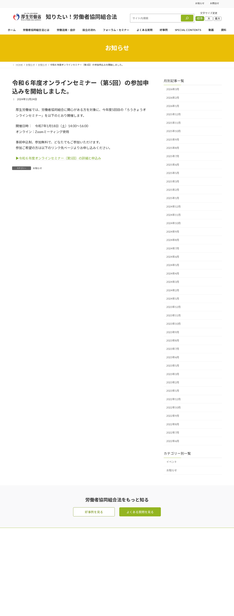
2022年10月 (173, 407)
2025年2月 (172, 189)
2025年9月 (172, 139)
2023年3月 (172, 374)
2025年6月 (172, 164)
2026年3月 (172, 89)
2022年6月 (172, 441)
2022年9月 (172, 416)
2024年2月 (172, 290)
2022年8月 (172, 424)
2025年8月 (172, 147)
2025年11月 (173, 122)
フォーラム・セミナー (173, 548)
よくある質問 (124, 571)
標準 (200, 18)
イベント (171, 462)
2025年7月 (172, 156)
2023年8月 (172, 340)
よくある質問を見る (140, 512)
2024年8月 (172, 239)
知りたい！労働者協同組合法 (81, 16)
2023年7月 (172, 348)
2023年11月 (173, 315)
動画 (161, 556)
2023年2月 (172, 382)
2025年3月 (172, 181)
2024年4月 (172, 273)
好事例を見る (94, 512)
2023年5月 (172, 365)
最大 (217, 18)
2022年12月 (173, 399)
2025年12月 (173, 114)
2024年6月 (172, 256)
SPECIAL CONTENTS (129, 593)
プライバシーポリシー (173, 578)
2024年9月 (172, 231)
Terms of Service (149, 606)
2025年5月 (172, 173)
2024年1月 (172, 298)
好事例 (119, 586)
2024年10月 (173, 223)
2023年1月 (172, 390)
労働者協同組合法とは (130, 556)
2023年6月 (172, 357)
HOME (119, 540)
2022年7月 (172, 432)
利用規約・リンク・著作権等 (177, 586)
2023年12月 (173, 306)
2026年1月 (172, 106)
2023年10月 (173, 323)
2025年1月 (172, 198)
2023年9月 (172, 332)
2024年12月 (173, 206)
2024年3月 (172, 281)
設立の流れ (122, 578)
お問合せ (214, 3)
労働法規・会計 (125, 563)
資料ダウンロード (170, 563)
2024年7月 (172, 248)
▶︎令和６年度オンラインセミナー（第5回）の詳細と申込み (58, 158)
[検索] (187, 18)
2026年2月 (172, 97)
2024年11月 (173, 214)
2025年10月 (173, 131)
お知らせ (199, 3)
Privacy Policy (129, 606)
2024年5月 (172, 265)
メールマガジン (168, 540)
